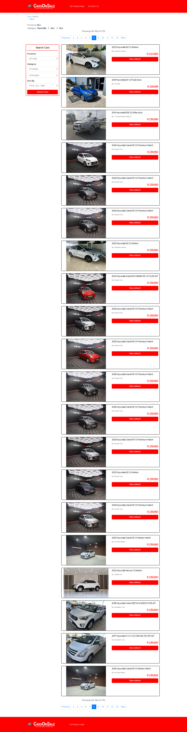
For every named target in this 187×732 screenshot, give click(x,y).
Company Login (77, 724)
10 (103, 38)
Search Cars (42, 47)
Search (29, 16)
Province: (31, 54)
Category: (31, 64)
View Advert (135, 59)
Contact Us (93, 6)
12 (112, 38)
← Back (30, 19)
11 (107, 38)
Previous (65, 38)
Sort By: (31, 81)
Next (123, 38)
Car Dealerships (77, 6)
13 (117, 38)
